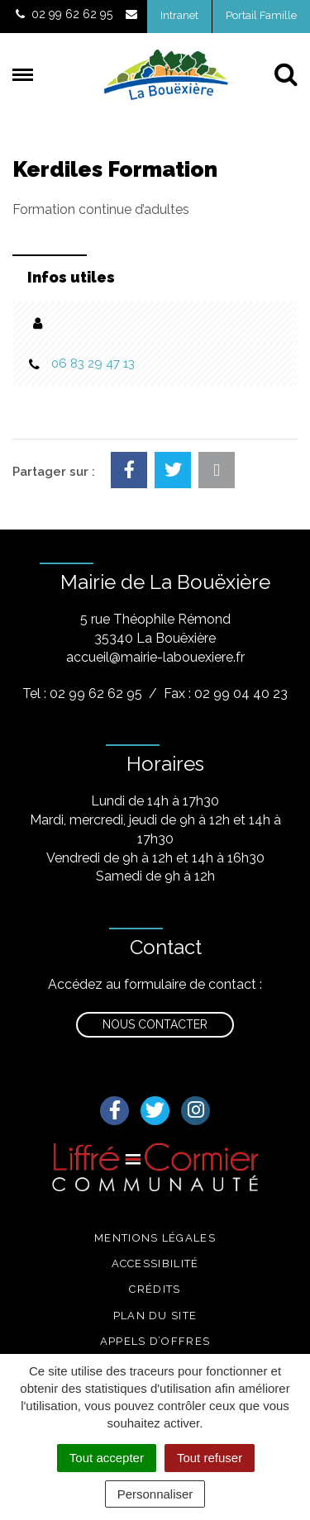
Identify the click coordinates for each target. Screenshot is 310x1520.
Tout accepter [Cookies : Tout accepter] (106, 1458)
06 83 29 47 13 (93, 363)
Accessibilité (155, 1263)
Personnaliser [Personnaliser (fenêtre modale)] (155, 1494)
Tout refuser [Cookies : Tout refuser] (209, 1458)
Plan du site (155, 1315)
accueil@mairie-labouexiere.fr (155, 657)
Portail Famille (261, 15)
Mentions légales (155, 1238)
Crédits (154, 1289)
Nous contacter (155, 1024)
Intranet (179, 15)
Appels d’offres (155, 1341)
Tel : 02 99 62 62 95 (82, 693)
